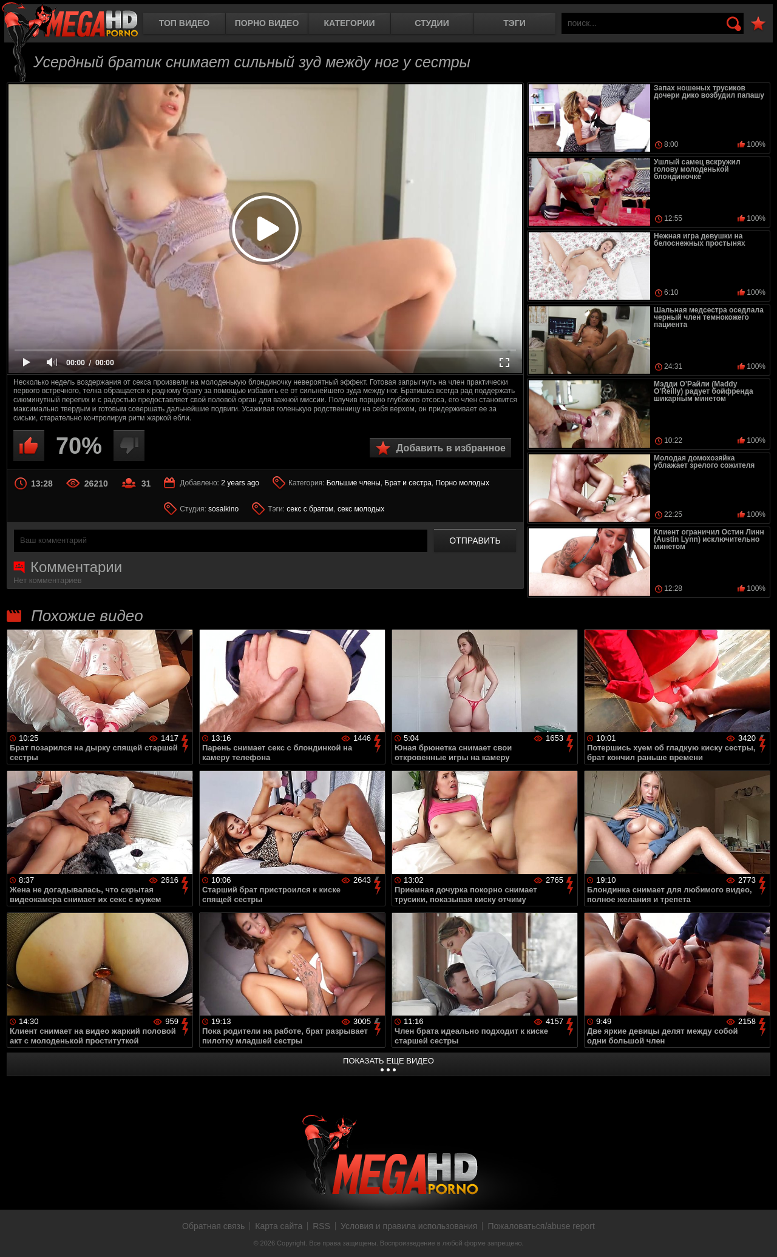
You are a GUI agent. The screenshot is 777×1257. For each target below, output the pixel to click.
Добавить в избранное (451, 448)
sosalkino (223, 509)
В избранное (758, 24)
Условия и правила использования (409, 1226)
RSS (321, 1226)
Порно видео (267, 23)
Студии (432, 23)
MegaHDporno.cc (70, 21)
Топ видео (184, 23)
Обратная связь (213, 1226)
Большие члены (354, 483)
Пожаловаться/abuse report (541, 1226)
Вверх (758, 1234)
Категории (349, 23)
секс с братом (310, 509)
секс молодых (361, 509)
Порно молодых (462, 483)
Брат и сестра (408, 483)
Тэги (514, 23)
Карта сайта (278, 1226)
